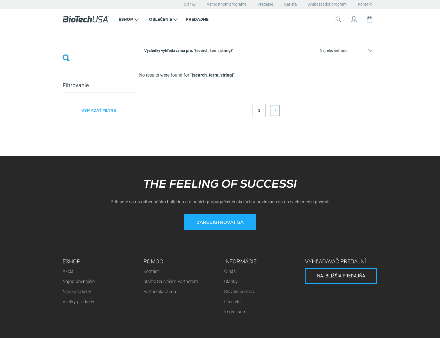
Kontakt (365, 4)
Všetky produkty (78, 251)
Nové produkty (77, 241)
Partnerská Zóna (159, 241)
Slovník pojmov (239, 241)
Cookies (144, 327)
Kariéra (290, 4)
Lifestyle (232, 251)
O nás (230, 221)
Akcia (68, 221)
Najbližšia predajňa (341, 225)
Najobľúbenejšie (79, 231)
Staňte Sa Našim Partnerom (170, 231)
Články (190, 4)
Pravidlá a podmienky (355, 327)
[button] (128, 19)
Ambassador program (327, 4)
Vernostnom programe (226, 4)
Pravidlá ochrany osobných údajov (97, 327)
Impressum (235, 261)
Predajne (265, 4)
